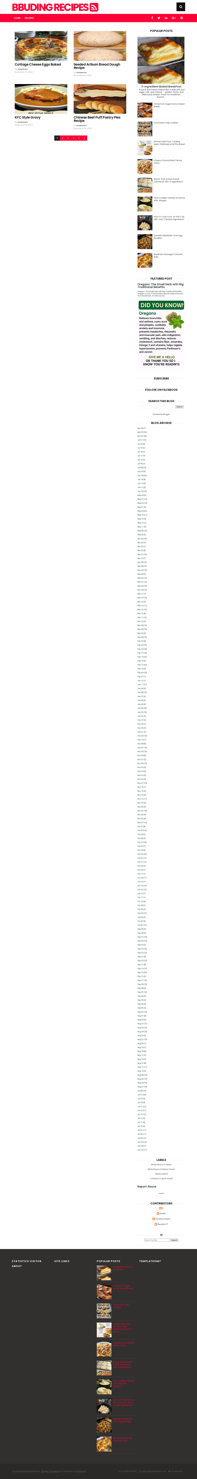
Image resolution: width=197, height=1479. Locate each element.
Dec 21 (140, 732)
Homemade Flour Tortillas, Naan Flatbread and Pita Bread (169, 143)
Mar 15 (140, 602)
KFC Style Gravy (27, 117)
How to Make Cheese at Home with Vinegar (169, 199)
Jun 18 (140, 475)
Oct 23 (140, 854)
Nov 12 (140, 799)
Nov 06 (140, 815)
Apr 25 (140, 546)
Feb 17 (140, 653)
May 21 (140, 507)
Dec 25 (140, 728)
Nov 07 (140, 811)
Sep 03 (140, 1008)
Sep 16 (140, 968)
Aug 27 (140, 1024)
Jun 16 (140, 479)
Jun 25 (140, 1150)
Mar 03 (140, 633)
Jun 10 (140, 491)
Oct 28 (140, 838)
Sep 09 (140, 984)
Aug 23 (140, 1035)
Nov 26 (140, 763)
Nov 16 (140, 787)
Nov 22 (140, 779)
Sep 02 (140, 1012)
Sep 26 (140, 941)
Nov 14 (140, 795)
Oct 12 (140, 893)
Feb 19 (140, 649)
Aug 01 (140, 1087)
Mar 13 (140, 609)
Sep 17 (140, 964)
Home (17, 18)
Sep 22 (140, 953)
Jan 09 (140, 688)
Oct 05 (140, 913)
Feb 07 (140, 676)
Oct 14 (140, 886)
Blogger (166, 414)
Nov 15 (140, 791)
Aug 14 (140, 1059)
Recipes (29, 18)
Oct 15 (140, 882)
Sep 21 (140, 957)
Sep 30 (140, 929)
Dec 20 (140, 736)
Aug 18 (140, 1051)
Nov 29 (140, 751)
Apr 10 (140, 558)
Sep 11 (140, 980)
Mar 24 (140, 578)
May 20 (140, 511)
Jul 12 (139, 1118)
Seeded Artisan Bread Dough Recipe (97, 66)
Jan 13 (140, 681)
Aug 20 (140, 1043)
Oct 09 (140, 905)
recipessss (22, 69)
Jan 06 (140, 700)
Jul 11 (139, 1122)
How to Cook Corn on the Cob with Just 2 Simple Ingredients (169, 218)
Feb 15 (140, 657)
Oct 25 (140, 846)
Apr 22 (140, 550)
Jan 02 (140, 712)
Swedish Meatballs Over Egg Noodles (168, 237)
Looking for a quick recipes (161, 1178)
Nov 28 (140, 755)
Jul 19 (139, 448)
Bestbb (163, 1213)
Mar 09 (140, 625)
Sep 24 (140, 945)
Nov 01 (140, 822)
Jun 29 (140, 1146)
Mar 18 (140, 590)
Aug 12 (140, 1063)
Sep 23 (140, 949)
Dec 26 (140, 724)
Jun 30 (140, 1142)
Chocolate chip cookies (166, 122)
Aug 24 (140, 1031)
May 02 (140, 534)
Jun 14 (140, 483)
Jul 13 (139, 1114)
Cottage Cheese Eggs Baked (38, 64)
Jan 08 (140, 692)
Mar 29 (140, 570)
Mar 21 (140, 582)
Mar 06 (140, 629)
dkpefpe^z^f (163, 1224)
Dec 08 (140, 744)
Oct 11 (140, 897)
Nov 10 (140, 803)
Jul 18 (139, 452)
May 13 (140, 519)
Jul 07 (139, 1130)
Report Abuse (146, 1187)
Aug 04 (140, 1083)
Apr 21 (140, 554)
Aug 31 (140, 1016)
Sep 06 (140, 996)
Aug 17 (140, 1055)
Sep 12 (140, 976)
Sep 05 (140, 1000)
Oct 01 (140, 925)
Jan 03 (140, 708)
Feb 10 (140, 669)
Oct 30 (140, 830)
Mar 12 (140, 613)
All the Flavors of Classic (161, 1164)
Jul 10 (139, 1126)
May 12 (140, 523)
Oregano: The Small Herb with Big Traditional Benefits (160, 285)
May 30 (140, 495)
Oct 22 (140, 858)
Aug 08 (140, 1075)
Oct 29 (140, 834)
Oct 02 (140, 921)
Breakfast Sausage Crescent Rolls (168, 255)
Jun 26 (140, 471)
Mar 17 (140, 594)
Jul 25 (139, 1098)
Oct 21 (140, 862)
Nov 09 (140, 807)
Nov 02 (140, 818)
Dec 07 (140, 748)
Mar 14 (140, 606)
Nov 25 (140, 767)
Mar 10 (140, 621)
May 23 (140, 503)
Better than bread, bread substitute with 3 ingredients (168, 180)
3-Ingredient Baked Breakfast (161, 86)
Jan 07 (140, 696)
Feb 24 (140, 641)
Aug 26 (140, 1028)
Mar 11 (140, 617)
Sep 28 (140, 933)
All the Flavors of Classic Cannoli (161, 1169)
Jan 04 (140, 704)
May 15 (140, 515)
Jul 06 (139, 1134)
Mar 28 (140, 574)
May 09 (140, 531)
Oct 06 (140, 909)
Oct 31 (140, 826)
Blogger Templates (49, 1471)
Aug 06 (140, 1079)
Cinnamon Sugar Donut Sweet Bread (169, 105)
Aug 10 (140, 1071)
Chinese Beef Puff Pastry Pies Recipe (97, 119)
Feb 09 (140, 673)
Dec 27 (140, 720)
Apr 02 (140, 436)
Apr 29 (140, 542)
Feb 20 (140, 645)
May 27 (140, 499)
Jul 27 (139, 1095)
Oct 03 (140, 917)
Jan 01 (140, 716)
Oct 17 (140, 874)
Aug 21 (140, 1039)
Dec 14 (140, 740)
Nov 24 (140, 771)
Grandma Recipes (162, 1219)
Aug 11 (140, 1067)
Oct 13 (140, 889)
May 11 (140, 527)
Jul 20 (139, 444)
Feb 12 (140, 665)
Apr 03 (140, 432)
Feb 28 (140, 637)
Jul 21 (139, 440)
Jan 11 (140, 684)
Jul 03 (139, 1138)
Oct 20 (140, 866)
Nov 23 (140, 775)
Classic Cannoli (161, 1174)
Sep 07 (140, 992)
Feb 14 (140, 661)
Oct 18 (140, 870)
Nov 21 (140, 783)
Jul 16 (139, 460)
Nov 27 (140, 759)
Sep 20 (140, 960)
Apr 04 (140, 428)
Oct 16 (140, 878)
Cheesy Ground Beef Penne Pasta (168, 161)
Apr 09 (140, 562)
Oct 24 (140, 850)
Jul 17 (139, 456)
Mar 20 (140, 586)
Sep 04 (140, 1004)
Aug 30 (140, 1020)
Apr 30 (140, 539)
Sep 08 (140, 988)
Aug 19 (140, 1047)
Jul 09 (139, 464)
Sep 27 (140, 937)
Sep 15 (140, 972)
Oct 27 (140, 842)
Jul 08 (139, 467)
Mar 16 (140, 598)
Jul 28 (139, 1091)
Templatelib (80, 1471)
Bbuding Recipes (55, 7)
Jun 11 (140, 487)
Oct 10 (140, 901)
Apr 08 (140, 566)
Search (174, 1240)
